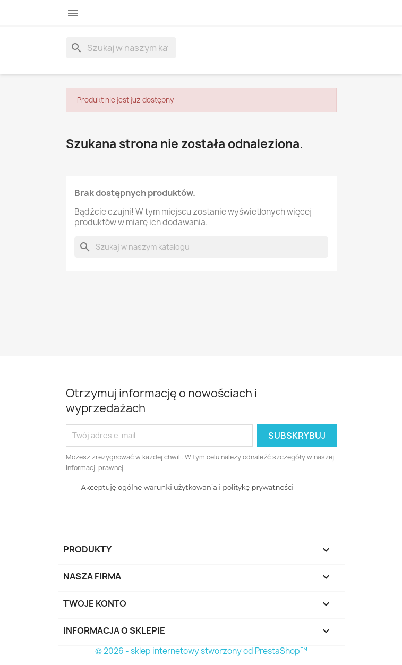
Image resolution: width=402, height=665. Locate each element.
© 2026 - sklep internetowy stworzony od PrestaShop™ (201, 651)
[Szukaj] (121, 47)
